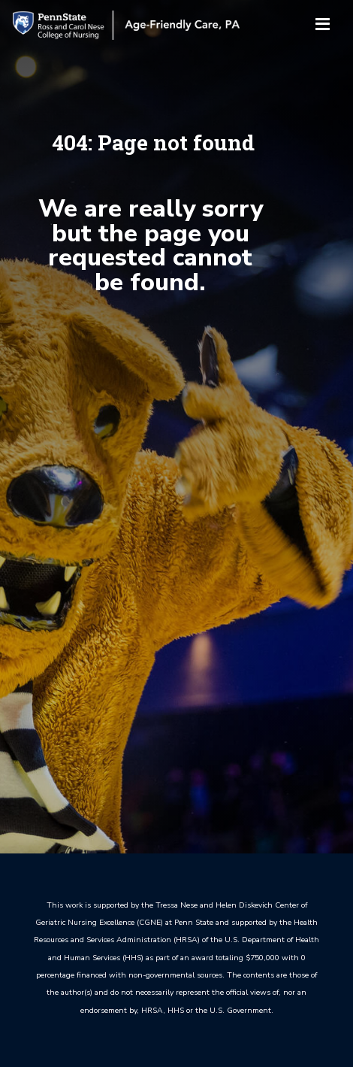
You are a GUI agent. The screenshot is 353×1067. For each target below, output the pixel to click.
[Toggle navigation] (322, 25)
